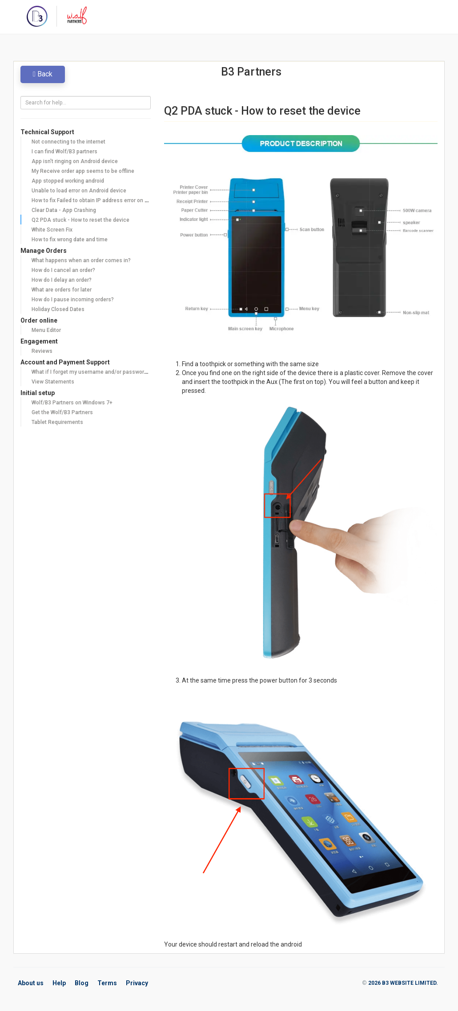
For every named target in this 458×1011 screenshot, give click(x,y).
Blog (81, 983)
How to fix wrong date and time (70, 239)
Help (59, 983)
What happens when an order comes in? (81, 260)
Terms (107, 983)
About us (31, 983)
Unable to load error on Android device (79, 191)
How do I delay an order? (62, 280)
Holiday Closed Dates (58, 309)
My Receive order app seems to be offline (83, 171)
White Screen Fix (52, 230)
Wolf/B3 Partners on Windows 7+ (72, 403)
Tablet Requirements (57, 422)
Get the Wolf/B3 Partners (62, 412)
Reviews (42, 351)
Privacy (137, 983)
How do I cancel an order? (63, 270)
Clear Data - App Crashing (64, 210)
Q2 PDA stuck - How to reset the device (80, 220)
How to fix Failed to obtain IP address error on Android (98, 200)
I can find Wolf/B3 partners (64, 151)
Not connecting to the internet (68, 142)
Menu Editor (46, 330)
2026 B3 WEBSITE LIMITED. (403, 983)
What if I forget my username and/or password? (91, 372)
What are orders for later (62, 290)
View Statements (53, 382)
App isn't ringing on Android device (75, 161)
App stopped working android (68, 181)
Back (42, 74)
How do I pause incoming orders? (73, 299)
